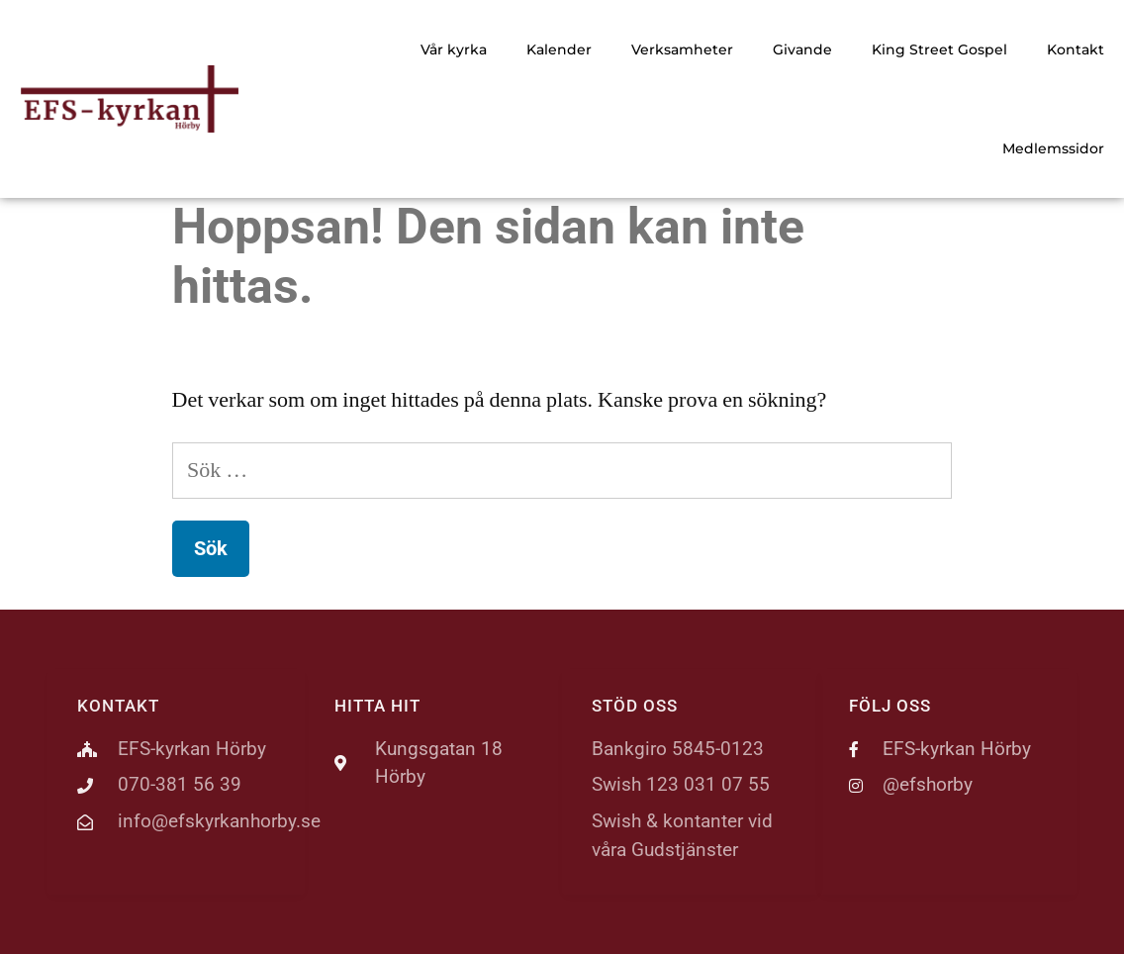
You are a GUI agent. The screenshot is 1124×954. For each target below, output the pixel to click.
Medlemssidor (1053, 148)
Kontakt (1075, 49)
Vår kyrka (454, 49)
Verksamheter (682, 49)
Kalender (559, 49)
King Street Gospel (939, 49)
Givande (802, 49)
